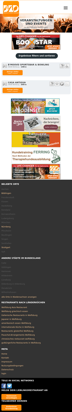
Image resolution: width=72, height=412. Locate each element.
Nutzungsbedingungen (12, 365)
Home (4, 354)
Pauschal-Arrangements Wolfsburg (18, 335)
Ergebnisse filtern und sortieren (37, 56)
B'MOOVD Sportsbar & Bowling (28, 64)
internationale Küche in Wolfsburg (17, 327)
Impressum (6, 362)
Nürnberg (5, 227)
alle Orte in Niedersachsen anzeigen (18, 297)
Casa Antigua (17, 82)
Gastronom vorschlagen (11, 397)
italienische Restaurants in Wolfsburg (19, 315)
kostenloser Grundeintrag (11, 407)
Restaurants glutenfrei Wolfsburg (17, 331)
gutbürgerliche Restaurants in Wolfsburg (21, 343)
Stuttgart (5, 247)
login (3, 373)
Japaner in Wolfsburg (11, 319)
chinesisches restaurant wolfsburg (17, 339)
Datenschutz (7, 369)
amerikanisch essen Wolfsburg (16, 323)
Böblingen (6, 193)
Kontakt (5, 358)
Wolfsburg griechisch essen (14, 311)
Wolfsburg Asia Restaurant (14, 307)
